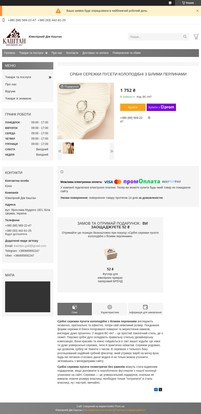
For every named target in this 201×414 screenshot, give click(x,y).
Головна (9, 52)
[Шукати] (185, 36)
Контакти (72, 52)
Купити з (161, 107)
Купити (133, 107)
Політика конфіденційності (130, 410)
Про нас (56, 52)
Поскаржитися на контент (98, 410)
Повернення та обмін (127, 52)
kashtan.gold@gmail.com (30, 245)
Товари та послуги (31, 52)
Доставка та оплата (95, 52)
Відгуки (10, 91)
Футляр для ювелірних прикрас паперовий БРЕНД (110, 277)
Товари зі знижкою (18, 98)
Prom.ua (119, 406)
